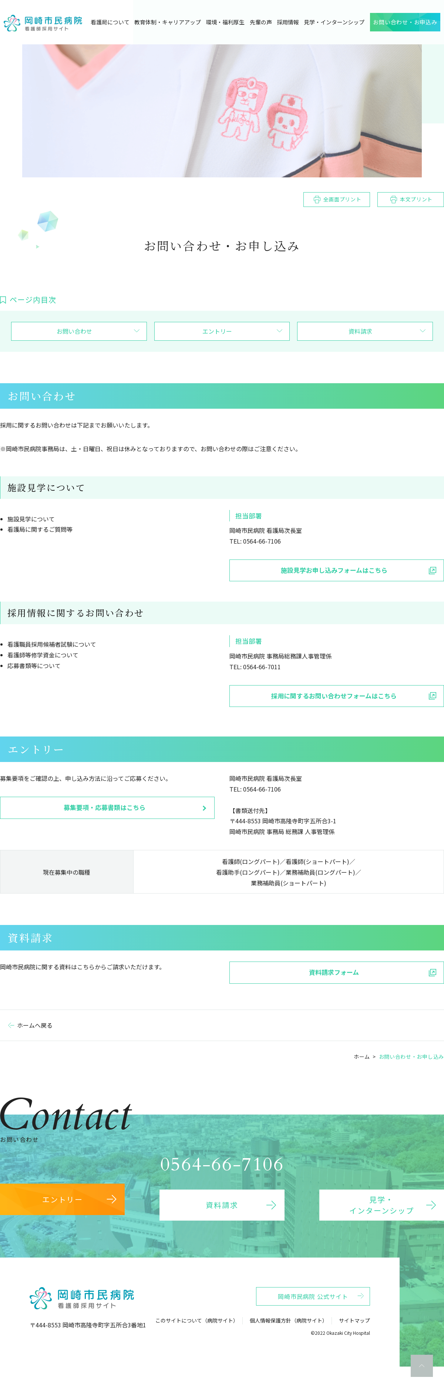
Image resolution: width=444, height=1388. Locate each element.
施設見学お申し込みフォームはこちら (334, 570)
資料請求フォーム (334, 972)
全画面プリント (342, 199)
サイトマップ (354, 1331)
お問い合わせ (74, 331)
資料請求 (360, 331)
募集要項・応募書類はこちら (104, 807)
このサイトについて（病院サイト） (196, 1331)
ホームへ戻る (35, 1025)
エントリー (217, 331)
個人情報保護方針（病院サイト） (288, 1331)
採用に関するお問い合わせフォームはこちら (334, 695)
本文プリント (416, 199)
